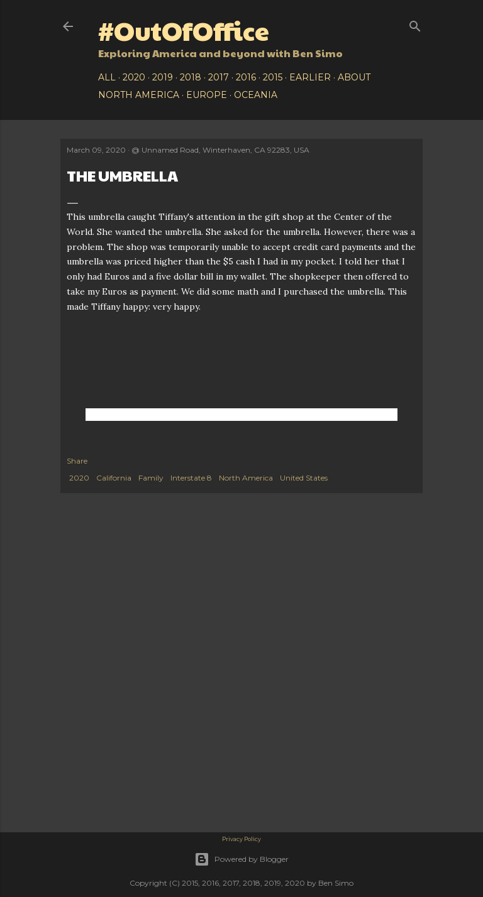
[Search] (415, 23)
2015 (272, 77)
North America (138, 95)
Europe (206, 95)
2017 (218, 77)
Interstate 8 (191, 477)
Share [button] (77, 460)
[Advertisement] (241, 600)
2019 (162, 77)
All (107, 77)
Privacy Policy (241, 838)
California (113, 477)
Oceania (255, 95)
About (354, 77)
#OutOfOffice (183, 29)
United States (304, 477)
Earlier (310, 77)
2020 (134, 77)
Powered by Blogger (241, 859)
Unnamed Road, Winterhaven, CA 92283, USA (225, 150)
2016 (246, 77)
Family (151, 477)
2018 (190, 77)
